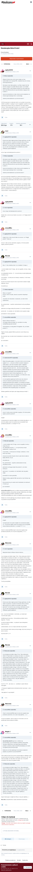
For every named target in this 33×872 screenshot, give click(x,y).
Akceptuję (27, 867)
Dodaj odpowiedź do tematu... (11, 830)
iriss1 (6, 131)
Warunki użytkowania (6, 870)
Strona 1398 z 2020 (18, 64)
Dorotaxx (6, 52)
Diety (12, 53)
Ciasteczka (25, 860)
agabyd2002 (9, 70)
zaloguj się (20, 820)
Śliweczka (8, 543)
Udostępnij (8, 839)
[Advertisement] (16, 22)
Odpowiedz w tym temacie (17, 58)
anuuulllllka (8, 228)
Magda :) (7, 731)
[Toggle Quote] (3, 75)
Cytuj (6, 117)
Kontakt (19, 860)
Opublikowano (12, 71)
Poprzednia (7, 64)
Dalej (27, 64)
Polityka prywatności (10, 860)
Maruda (7, 256)
